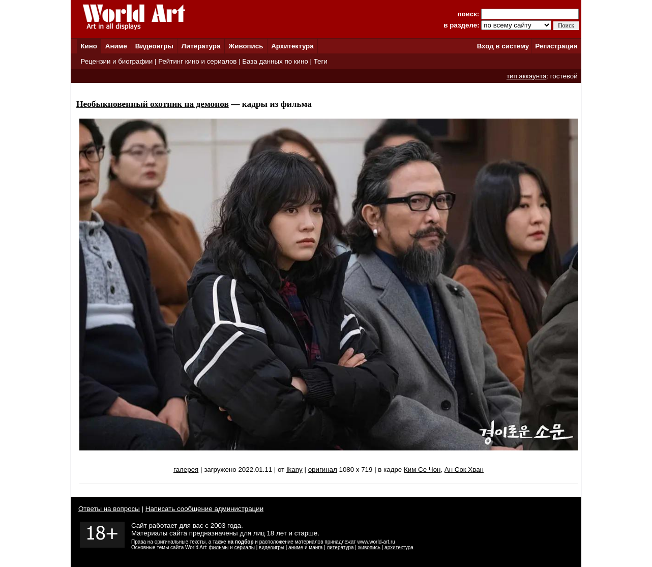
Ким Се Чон (422, 469)
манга (315, 547)
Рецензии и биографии (116, 61)
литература (340, 547)
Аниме (116, 46)
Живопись (245, 46)
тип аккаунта (527, 76)
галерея (185, 469)
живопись (369, 547)
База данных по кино (275, 61)
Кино (88, 46)
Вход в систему (503, 46)
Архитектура (292, 46)
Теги (321, 61)
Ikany (294, 469)
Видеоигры (154, 46)
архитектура (398, 547)
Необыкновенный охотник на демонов (152, 104)
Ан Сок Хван (464, 469)
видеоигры (271, 547)
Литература (201, 46)
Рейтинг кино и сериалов (197, 61)
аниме (295, 547)
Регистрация (556, 46)
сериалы (244, 547)
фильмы (219, 547)
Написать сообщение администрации (204, 509)
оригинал (322, 469)
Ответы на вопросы (109, 509)
